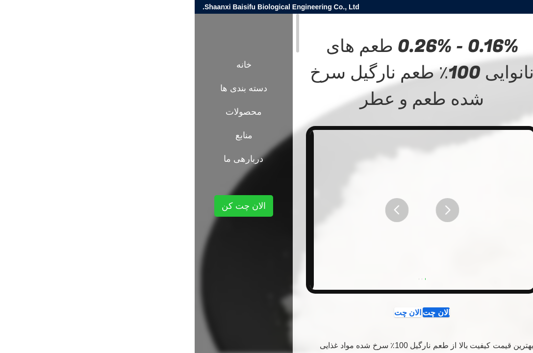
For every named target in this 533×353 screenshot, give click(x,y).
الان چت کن (264, 315)
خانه (49, 65)
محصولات (497, 171)
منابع (49, 135)
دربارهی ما (49, 159)
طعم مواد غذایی (454, 171)
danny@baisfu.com (420, 7)
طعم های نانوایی (401, 171)
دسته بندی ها (49, 88)
